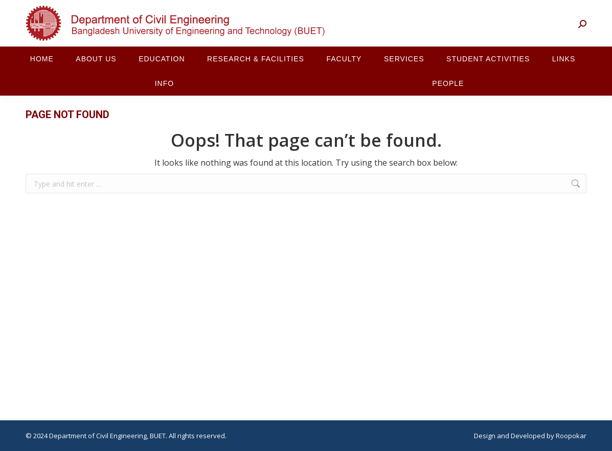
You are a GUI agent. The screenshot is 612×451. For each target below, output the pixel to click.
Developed (528, 435)
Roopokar (571, 435)
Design (484, 435)
